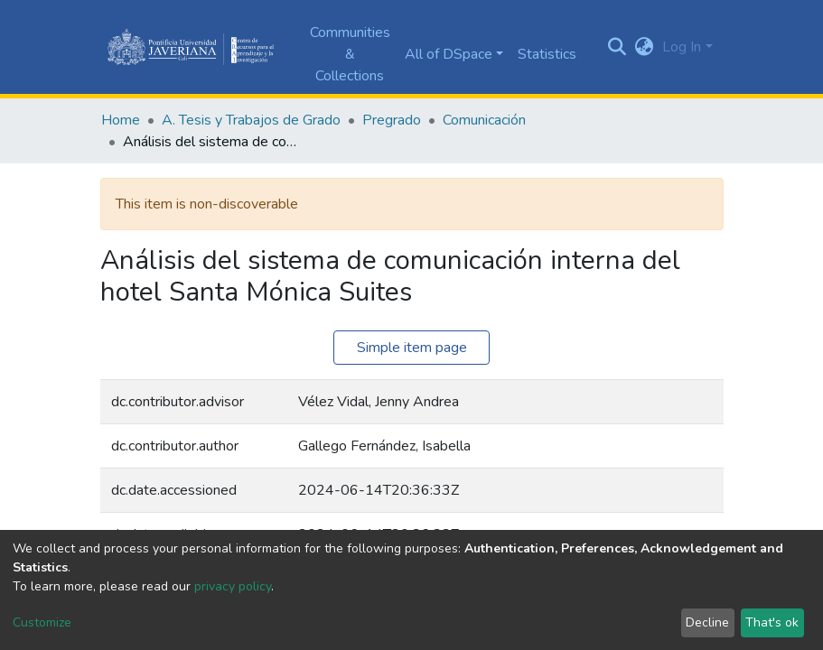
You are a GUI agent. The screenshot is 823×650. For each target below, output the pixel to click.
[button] (644, 47)
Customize (42, 622)
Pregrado (391, 120)
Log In (681, 47)
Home (120, 120)
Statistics (547, 54)
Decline (707, 622)
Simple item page (412, 348)
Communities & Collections (350, 54)
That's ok (772, 622)
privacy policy (232, 586)
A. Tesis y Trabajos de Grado (251, 120)
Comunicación (484, 120)
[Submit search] (616, 47)
